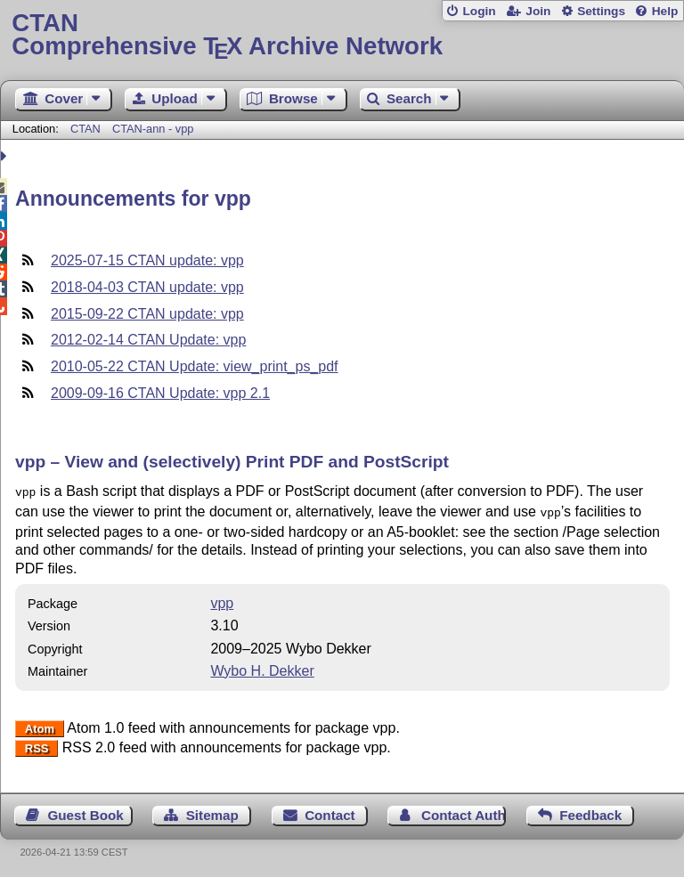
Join (537, 11)
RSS (37, 744)
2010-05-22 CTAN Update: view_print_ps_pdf (194, 366)
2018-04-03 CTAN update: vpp (147, 287)
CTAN (85, 128)
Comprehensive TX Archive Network (342, 35)
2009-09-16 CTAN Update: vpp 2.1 (160, 393)
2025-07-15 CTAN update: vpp (147, 260)
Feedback (590, 811)
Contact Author (463, 811)
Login (478, 11)
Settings (601, 11)
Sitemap (212, 811)
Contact (330, 811)
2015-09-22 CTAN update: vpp (147, 313)
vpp (221, 599)
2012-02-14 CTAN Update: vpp (148, 339)
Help (665, 11)
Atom (39, 725)
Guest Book (86, 811)
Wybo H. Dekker (262, 667)
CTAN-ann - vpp (153, 128)
